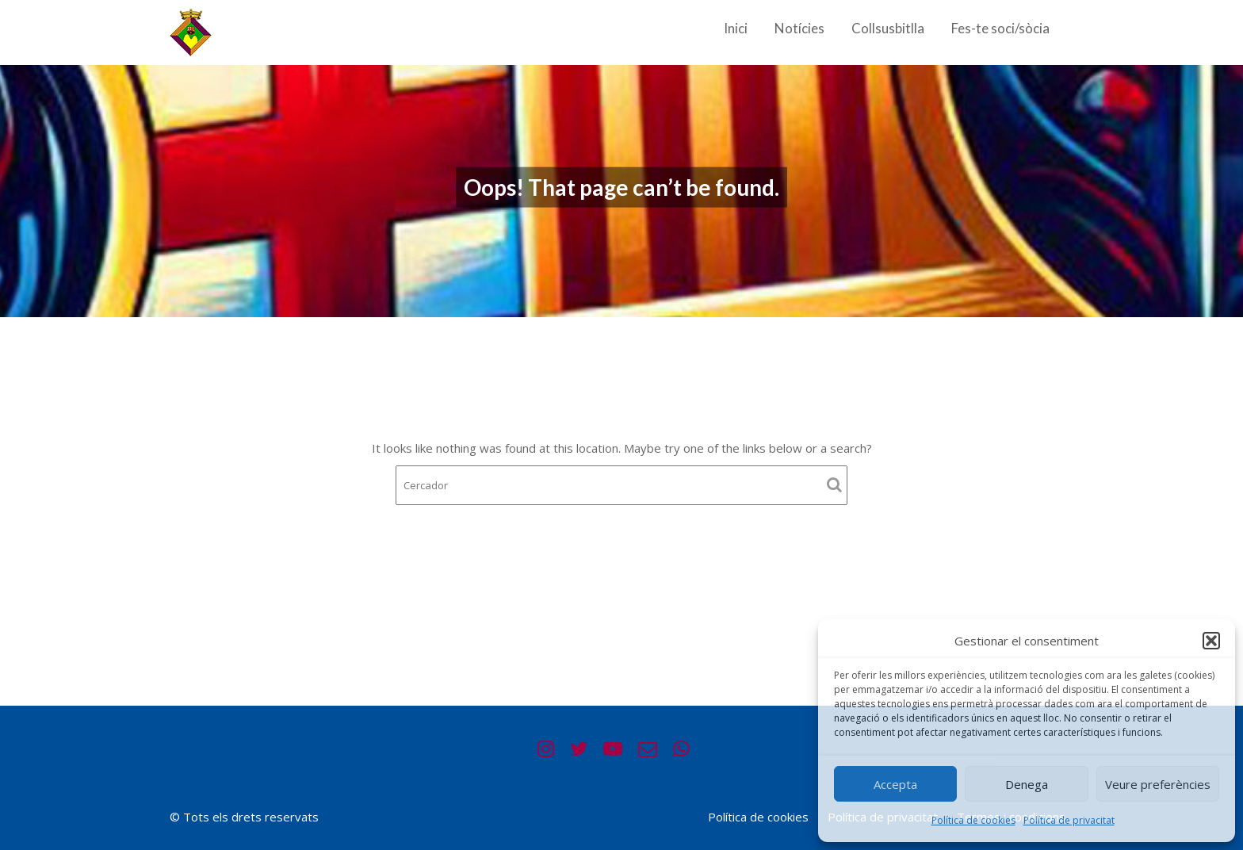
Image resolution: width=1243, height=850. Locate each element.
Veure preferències (1157, 784)
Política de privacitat (1069, 820)
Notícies (799, 28)
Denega (1026, 784)
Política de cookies (973, 820)
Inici (736, 28)
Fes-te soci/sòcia (1000, 28)
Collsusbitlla (887, 28)
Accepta (895, 784)
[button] (1211, 641)
